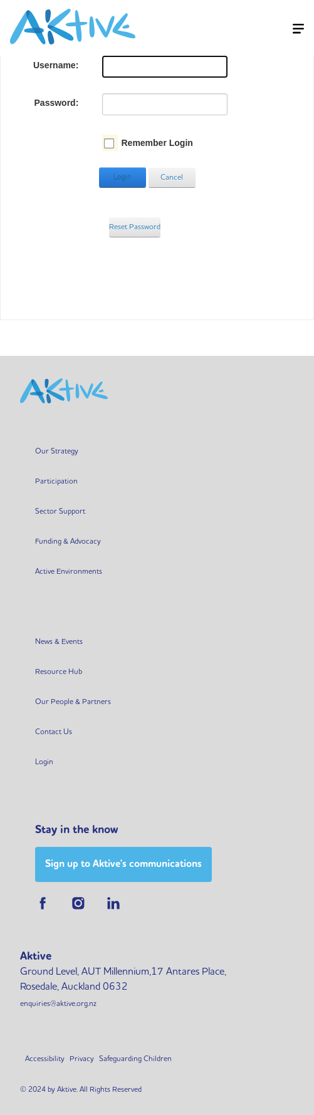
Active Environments (68, 571)
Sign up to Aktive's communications (123, 863)
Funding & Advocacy (68, 541)
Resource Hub (58, 671)
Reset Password (134, 226)
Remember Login (156, 143)
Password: (56, 103)
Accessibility (45, 1058)
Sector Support (60, 511)
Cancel (171, 177)
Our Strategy (56, 450)
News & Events (59, 641)
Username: (55, 65)
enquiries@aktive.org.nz (58, 1003)
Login (122, 177)
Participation (56, 480)
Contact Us (53, 731)
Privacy (82, 1058)
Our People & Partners (73, 701)
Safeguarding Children (135, 1058)
